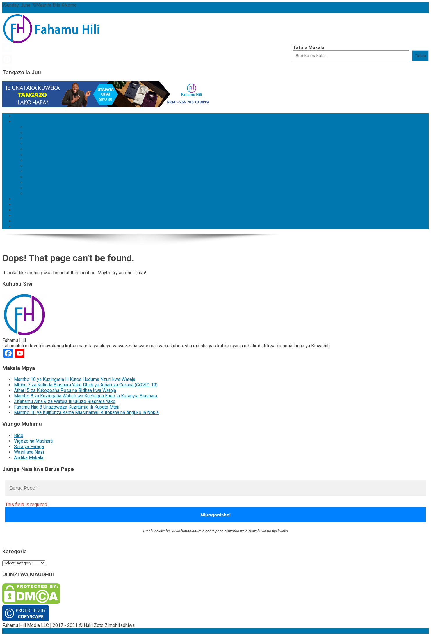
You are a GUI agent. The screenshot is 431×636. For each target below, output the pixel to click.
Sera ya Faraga (29, 446)
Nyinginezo (25, 215)
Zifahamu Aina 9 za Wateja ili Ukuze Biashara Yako (64, 401)
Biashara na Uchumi (45, 160)
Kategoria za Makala (34, 121)
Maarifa (21, 204)
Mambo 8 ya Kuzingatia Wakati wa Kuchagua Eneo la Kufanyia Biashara (85, 396)
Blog (18, 199)
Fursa (19, 210)
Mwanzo (22, 116)
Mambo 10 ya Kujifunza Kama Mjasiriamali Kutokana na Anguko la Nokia (86, 412)
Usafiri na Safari (42, 177)
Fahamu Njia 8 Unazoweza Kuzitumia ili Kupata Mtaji (66, 407)
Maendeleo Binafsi (45, 138)
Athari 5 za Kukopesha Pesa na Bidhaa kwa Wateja (65, 390)
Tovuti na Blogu (41, 193)
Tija (29, 132)
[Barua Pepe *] (215, 488)
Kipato (32, 155)
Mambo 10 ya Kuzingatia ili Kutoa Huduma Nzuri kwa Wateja (74, 379)
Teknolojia (36, 127)
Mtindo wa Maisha (44, 166)
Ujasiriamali (37, 149)
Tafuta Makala (308, 47)
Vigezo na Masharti (33, 441)
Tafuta (420, 56)
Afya (30, 143)
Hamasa (34, 171)
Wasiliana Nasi (29, 226)
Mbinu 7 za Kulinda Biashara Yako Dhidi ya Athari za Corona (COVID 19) (86, 385)
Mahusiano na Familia (47, 188)
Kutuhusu (23, 221)
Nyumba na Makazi (45, 182)
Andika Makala (28, 457)
